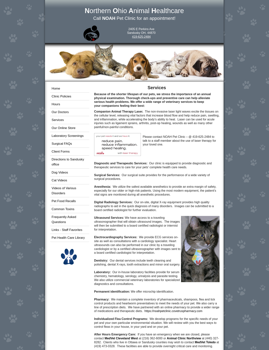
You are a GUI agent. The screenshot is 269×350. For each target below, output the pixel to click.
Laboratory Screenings (68, 136)
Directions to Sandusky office (68, 162)
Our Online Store (63, 128)
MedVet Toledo (205, 342)
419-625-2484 (141, 36)
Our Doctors (60, 112)
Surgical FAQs (62, 143)
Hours (56, 104)
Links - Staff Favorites (67, 230)
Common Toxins (63, 209)
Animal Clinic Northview (184, 338)
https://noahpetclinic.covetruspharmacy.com (173, 311)
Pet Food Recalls (64, 201)
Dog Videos (60, 172)
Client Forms (60, 151)
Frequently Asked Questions (64, 219)
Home (56, 88)
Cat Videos (59, 180)
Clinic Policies (61, 96)
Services (58, 120)
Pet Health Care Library (68, 238)
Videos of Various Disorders (64, 190)
